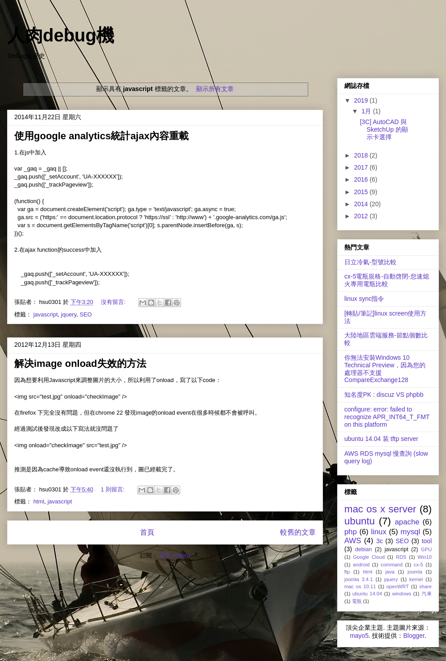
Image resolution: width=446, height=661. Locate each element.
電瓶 (357, 601)
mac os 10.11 (360, 586)
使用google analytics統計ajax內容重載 (101, 135)
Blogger (413, 635)
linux (379, 532)
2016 (362, 179)
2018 (362, 155)
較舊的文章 (298, 532)
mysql (410, 532)
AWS (352, 540)
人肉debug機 (60, 35)
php (350, 532)
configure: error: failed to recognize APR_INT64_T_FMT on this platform (386, 417)
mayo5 (359, 635)
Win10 (424, 557)
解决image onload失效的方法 (80, 363)
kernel (416, 579)
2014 (362, 204)
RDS (401, 557)
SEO (85, 314)
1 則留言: (113, 489)
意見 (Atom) (174, 555)
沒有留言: (114, 302)
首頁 (147, 532)
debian (363, 549)
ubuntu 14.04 (367, 593)
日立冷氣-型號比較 (370, 262)
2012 (362, 216)
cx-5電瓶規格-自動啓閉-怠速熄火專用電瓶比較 (386, 280)
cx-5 (418, 564)
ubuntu (359, 521)
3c (379, 541)
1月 (367, 111)
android (361, 564)
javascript (45, 314)
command (392, 564)
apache (407, 522)
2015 (362, 191)
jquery (68, 314)
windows (401, 593)
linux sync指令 (364, 298)
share (425, 586)
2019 (362, 100)
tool (426, 541)
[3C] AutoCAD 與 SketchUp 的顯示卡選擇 (384, 129)
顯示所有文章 (215, 88)
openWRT (397, 586)
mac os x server (380, 509)
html (39, 501)
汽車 (426, 593)
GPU (426, 549)
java (390, 571)
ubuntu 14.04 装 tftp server (381, 438)
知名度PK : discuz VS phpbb (383, 394)
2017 (362, 167)
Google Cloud (368, 557)
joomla (415, 571)
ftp (347, 571)
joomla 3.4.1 (358, 579)
